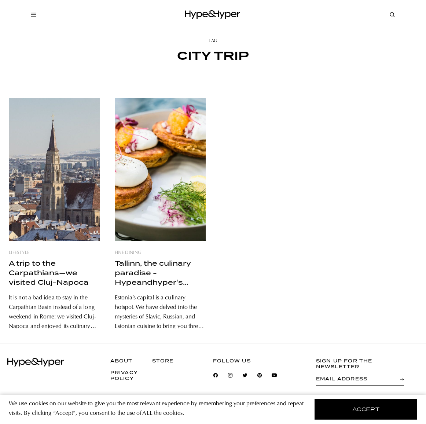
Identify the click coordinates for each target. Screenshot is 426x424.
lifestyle (19, 253)
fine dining (128, 253)
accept (366, 409)
